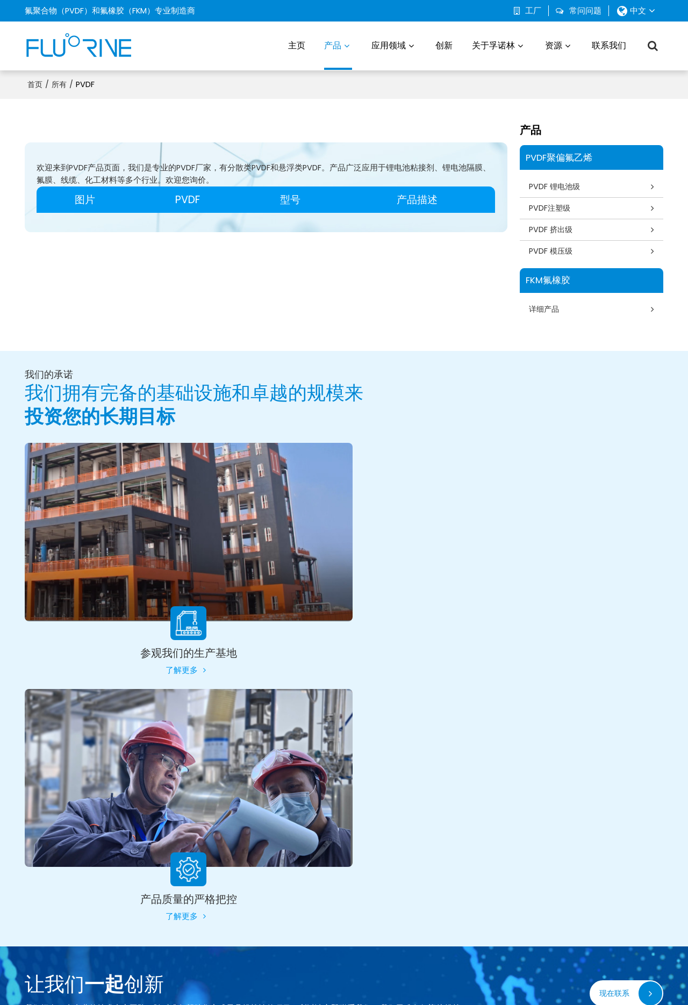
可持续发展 (470, 876)
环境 (338, 857)
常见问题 (353, 980)
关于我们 (272, 980)
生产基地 (466, 857)
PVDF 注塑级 (232, 857)
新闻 (297, 980)
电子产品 (346, 876)
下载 (577, 876)
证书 (577, 893)
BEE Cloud (438, 991)
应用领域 (388, 45)
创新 (444, 45)
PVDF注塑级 (550, 208)
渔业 (338, 893)
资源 (553, 45)
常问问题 (585, 10)
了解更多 (175, 663)
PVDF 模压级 (552, 251)
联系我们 (609, 45)
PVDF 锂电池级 (556, 186)
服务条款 (415, 980)
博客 (577, 857)
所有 (59, 84)
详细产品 (545, 309)
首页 (34, 84)
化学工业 (346, 911)
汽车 (338, 840)
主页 (296, 45)
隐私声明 (384, 980)
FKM (217, 911)
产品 (338, 54)
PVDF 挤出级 (552, 229)
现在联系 (613, 741)
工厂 (533, 10)
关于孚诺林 (493, 45)
